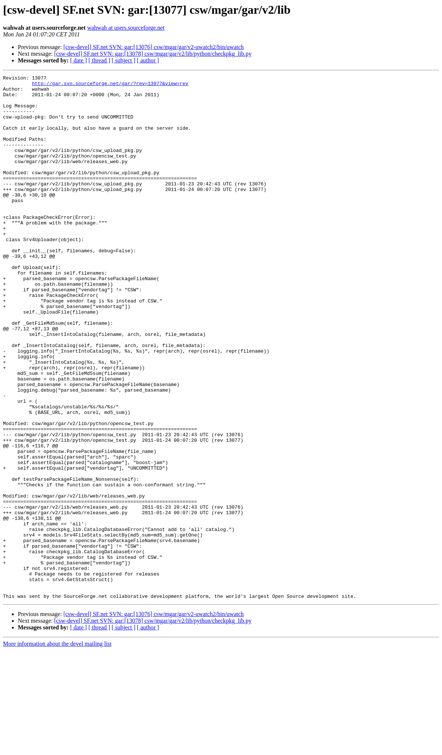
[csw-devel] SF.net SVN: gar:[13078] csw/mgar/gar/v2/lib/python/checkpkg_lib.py (153, 54)
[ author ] (148, 60)
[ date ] (78, 60)
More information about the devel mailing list (57, 748)
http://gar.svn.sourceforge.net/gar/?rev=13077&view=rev (110, 85)
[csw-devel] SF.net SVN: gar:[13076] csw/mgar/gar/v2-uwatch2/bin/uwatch (153, 47)
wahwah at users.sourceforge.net (126, 28)
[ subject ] (123, 60)
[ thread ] (99, 60)
